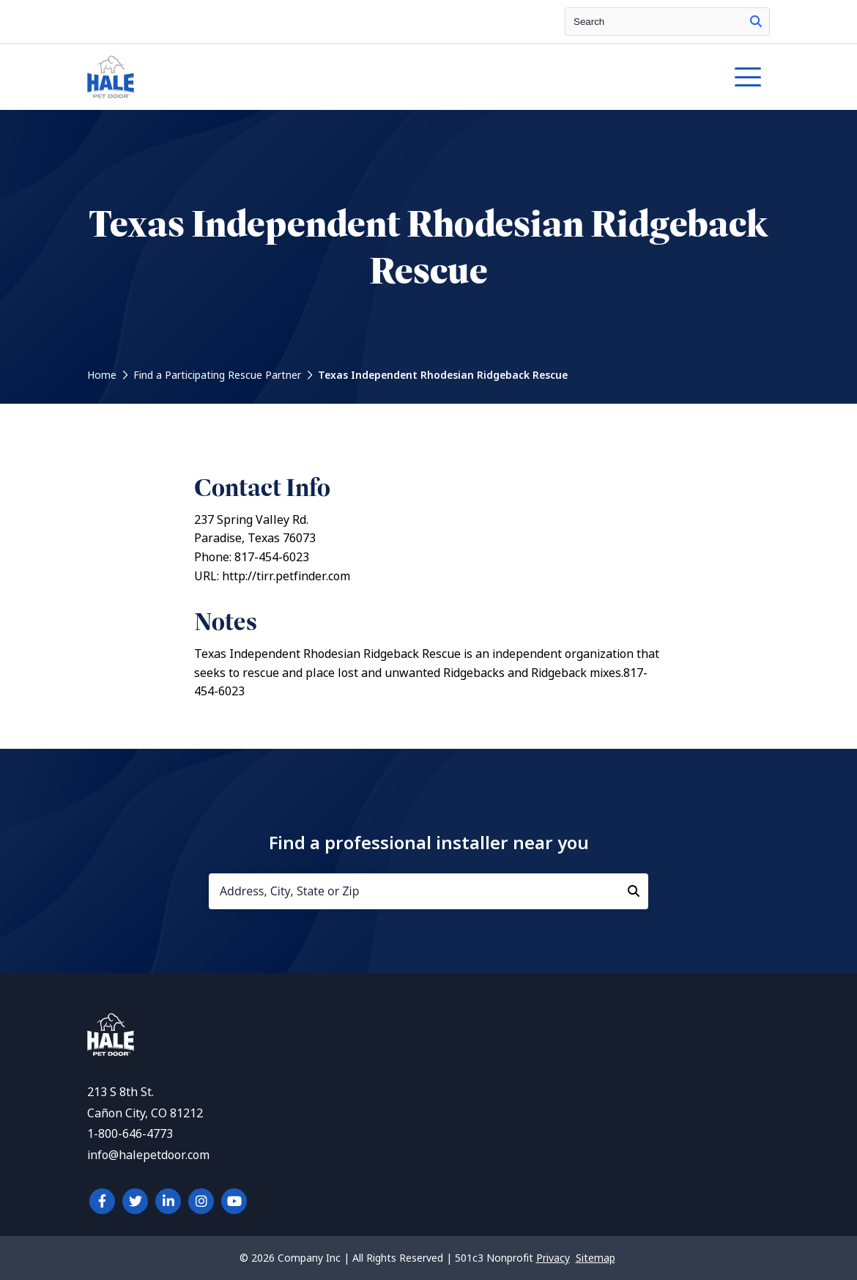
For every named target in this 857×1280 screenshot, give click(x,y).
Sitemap (595, 1258)
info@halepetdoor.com (148, 1155)
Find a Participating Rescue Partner (217, 375)
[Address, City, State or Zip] (428, 891)
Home (101, 375)
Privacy (553, 1258)
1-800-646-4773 (130, 1133)
